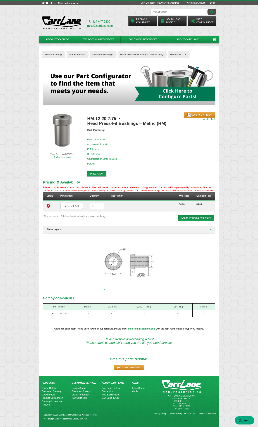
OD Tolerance (93, 154)
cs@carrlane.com (100, 25)
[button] (129, 367)
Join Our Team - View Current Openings (160, 3)
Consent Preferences (207, 413)
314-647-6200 (99, 21)
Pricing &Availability (140, 21)
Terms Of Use (189, 413)
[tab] (129, 229)
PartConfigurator (202, 21)
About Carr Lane (187, 39)
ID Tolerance (93, 149)
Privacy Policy (160, 413)
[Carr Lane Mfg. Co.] (61, 22)
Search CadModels (170, 21)
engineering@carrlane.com (141, 329)
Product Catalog (57, 39)
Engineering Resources (98, 39)
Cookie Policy (175, 413)
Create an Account (196, 3)
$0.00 (182, 204)
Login (212, 3)
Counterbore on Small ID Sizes (102, 159)
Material (91, 164)
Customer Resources (142, 39)
